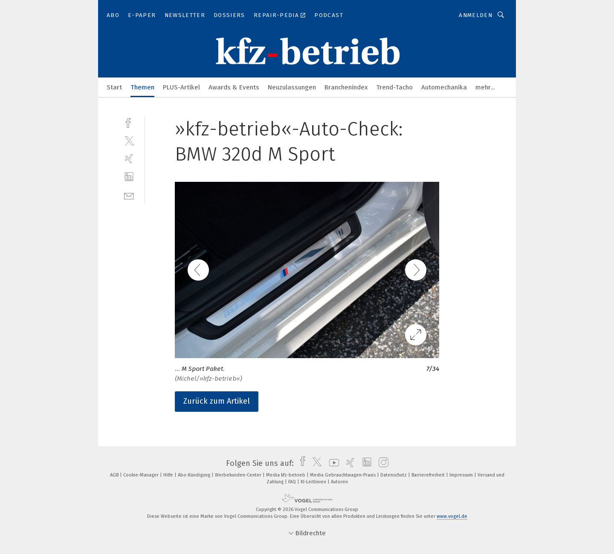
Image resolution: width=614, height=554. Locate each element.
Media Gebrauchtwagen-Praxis (343, 475)
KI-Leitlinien (314, 482)
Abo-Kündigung (194, 475)
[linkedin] (129, 177)
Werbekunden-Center (239, 475)
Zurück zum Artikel (216, 401)
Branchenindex (346, 87)
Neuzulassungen (292, 87)
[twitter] (129, 140)
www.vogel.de (452, 516)
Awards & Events (234, 87)
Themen (142, 87)
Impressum (461, 475)
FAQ (292, 482)
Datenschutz (394, 475)
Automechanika (444, 87)
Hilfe (168, 475)
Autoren (339, 482)
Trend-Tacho (394, 87)
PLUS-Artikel (181, 87)
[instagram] (381, 463)
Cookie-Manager (141, 475)
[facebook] (129, 122)
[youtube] (332, 463)
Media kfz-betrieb (286, 475)
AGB (115, 475)
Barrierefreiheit (428, 475)
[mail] (129, 195)
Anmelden (475, 15)
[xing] (129, 158)
